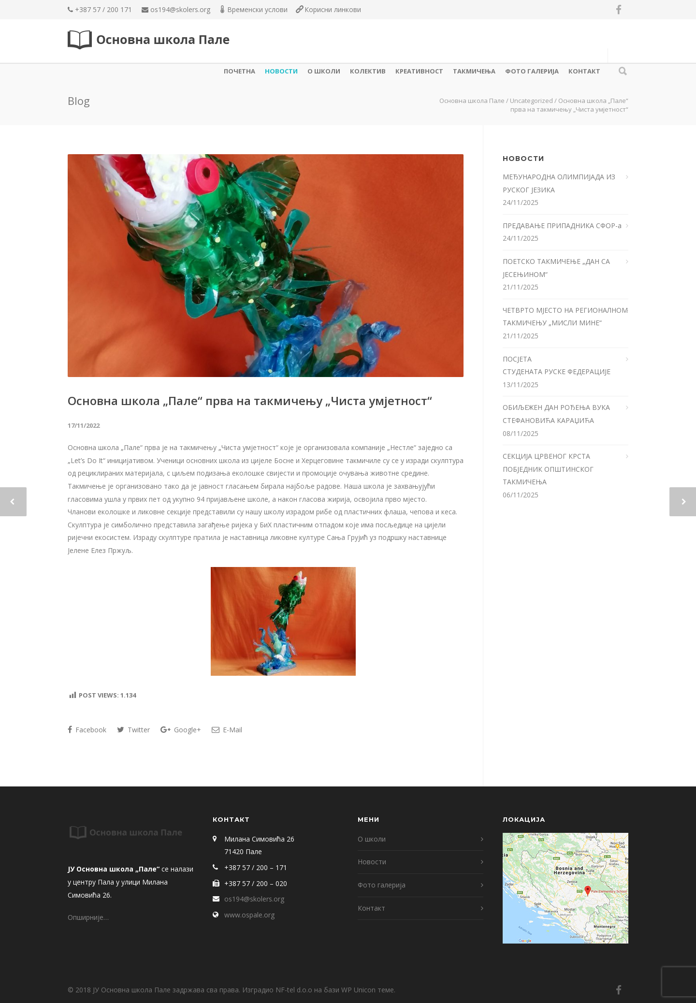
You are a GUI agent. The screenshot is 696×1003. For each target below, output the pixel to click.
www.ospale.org (249, 914)
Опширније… (88, 917)
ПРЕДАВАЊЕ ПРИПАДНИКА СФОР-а (563, 225)
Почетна (239, 71)
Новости (281, 71)
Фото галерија (532, 71)
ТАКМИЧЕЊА (474, 71)
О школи (323, 71)
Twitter (133, 729)
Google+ (180, 729)
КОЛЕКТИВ (368, 71)
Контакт (584, 71)
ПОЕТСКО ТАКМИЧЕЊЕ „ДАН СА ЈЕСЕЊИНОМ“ (556, 268)
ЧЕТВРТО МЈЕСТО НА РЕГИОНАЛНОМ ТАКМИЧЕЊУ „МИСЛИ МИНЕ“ (565, 316)
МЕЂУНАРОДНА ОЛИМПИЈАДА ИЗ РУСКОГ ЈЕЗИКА (559, 183)
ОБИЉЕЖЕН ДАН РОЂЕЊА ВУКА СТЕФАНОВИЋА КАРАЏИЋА (556, 414)
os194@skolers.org (180, 9)
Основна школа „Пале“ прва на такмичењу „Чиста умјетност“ (250, 400)
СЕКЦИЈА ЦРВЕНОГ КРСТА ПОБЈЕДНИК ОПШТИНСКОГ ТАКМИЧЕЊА (548, 468)
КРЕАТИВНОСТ (419, 71)
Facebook (87, 729)
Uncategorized (531, 100)
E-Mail (227, 729)
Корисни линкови (332, 9)
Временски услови (257, 9)
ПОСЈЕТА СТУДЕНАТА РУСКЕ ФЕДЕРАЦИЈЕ (557, 365)
